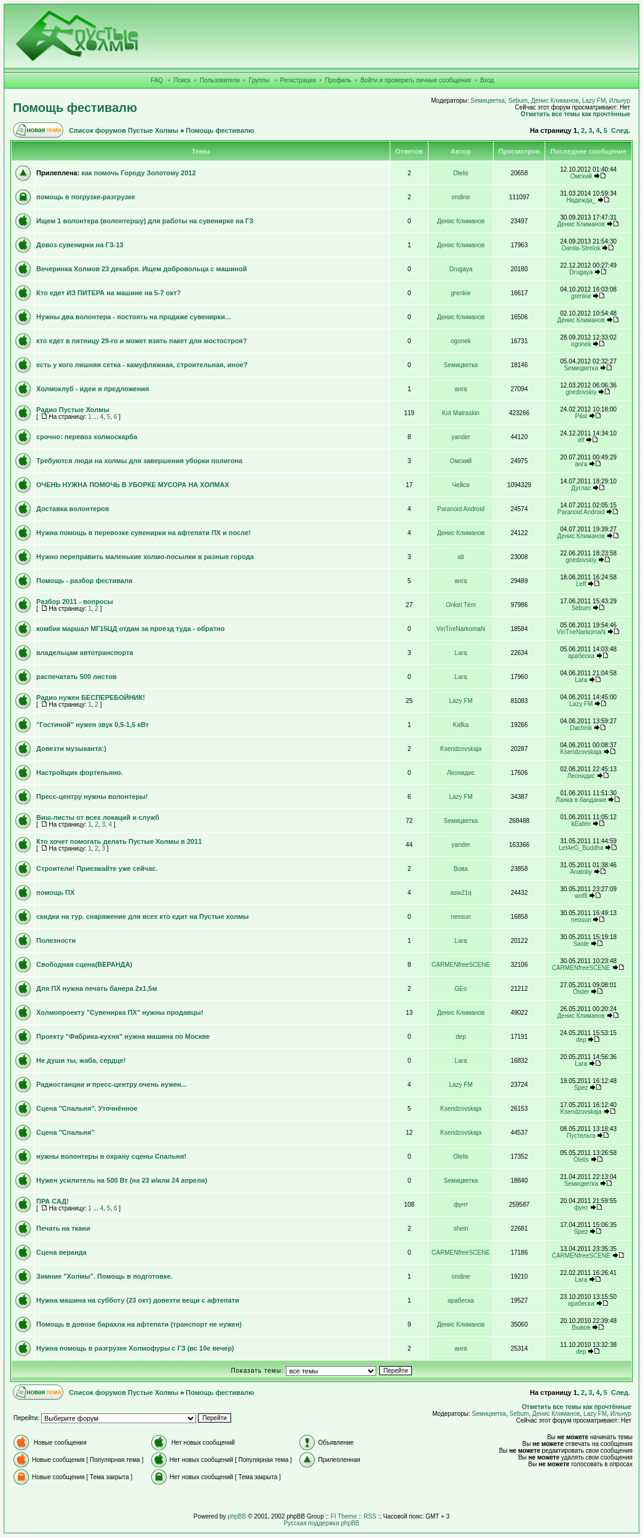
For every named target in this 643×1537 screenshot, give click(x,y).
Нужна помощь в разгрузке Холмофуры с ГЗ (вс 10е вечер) (135, 1348)
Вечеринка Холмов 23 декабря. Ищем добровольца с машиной (141, 268)
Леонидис (461, 772)
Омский (581, 176)
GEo (461, 988)
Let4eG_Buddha (581, 847)
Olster (581, 991)
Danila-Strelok (581, 248)
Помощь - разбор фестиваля (84, 580)
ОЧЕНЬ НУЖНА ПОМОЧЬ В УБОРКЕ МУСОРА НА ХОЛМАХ (132, 484)
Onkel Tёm (461, 605)
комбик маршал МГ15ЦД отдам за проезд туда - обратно (130, 628)
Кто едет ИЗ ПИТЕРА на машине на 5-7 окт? (108, 292)
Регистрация (298, 80)
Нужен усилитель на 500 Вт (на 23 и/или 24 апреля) (121, 1180)
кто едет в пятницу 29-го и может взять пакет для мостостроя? (141, 340)
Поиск (182, 80)
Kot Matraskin (460, 413)
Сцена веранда (61, 1252)
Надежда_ (581, 200)
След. (620, 130)
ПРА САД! (52, 1201)
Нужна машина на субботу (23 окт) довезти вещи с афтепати (137, 1300)
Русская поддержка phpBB (321, 1523)
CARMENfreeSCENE (461, 964)
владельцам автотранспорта (84, 652)
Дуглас (581, 488)
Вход (487, 80)
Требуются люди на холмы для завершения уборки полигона (139, 460)
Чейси (460, 485)
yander (460, 437)
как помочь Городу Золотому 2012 (138, 173)
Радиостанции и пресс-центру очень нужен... (111, 1084)
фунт (461, 1204)
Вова (461, 868)
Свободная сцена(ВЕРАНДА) (84, 964)
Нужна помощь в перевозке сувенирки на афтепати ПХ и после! (143, 532)
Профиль (338, 80)
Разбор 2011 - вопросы (74, 601)
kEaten (581, 823)
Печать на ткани (63, 1228)
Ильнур (619, 100)
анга (461, 389)
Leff (581, 584)
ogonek (461, 341)
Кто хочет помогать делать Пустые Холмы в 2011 (119, 841)
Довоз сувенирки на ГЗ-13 (80, 244)
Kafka (461, 724)
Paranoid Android (460, 509)
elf (581, 440)
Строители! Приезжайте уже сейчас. (96, 868)
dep (461, 1036)
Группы (259, 80)
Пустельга (581, 1135)
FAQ (157, 80)
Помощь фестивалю (75, 107)
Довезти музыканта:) (71, 748)
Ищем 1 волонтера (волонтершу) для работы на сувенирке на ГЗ (144, 220)
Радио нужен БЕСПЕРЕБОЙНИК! (90, 697)
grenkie (461, 293)
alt (460, 557)
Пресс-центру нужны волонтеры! (92, 796)
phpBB (236, 1516)
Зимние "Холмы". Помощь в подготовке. (104, 1276)
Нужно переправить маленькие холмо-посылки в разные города (145, 556)
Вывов (581, 1327)
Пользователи (220, 80)
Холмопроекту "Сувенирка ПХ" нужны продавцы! (119, 1012)
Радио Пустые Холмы (72, 409)
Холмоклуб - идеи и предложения (92, 388)
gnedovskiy (581, 392)
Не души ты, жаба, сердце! (81, 1060)
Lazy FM (594, 100)
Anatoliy (581, 871)
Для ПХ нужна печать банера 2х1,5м (96, 988)
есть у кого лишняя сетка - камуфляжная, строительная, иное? (142, 364)
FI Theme (344, 1516)
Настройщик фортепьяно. (79, 772)
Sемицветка (488, 100)
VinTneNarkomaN (460, 629)
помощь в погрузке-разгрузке (85, 197)
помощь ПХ (55, 892)
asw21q (460, 892)
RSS (370, 1516)
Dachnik (581, 728)
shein (461, 1228)
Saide (581, 943)
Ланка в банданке (581, 799)
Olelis (460, 173)
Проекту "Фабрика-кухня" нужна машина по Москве (123, 1036)
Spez (581, 1087)
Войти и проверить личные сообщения (415, 80)
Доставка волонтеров (72, 508)
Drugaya (461, 269)
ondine (461, 197)
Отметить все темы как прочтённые (575, 114)
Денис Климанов (554, 100)
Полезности (56, 940)
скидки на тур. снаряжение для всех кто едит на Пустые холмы (142, 916)
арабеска (581, 656)
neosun (461, 916)
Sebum (518, 100)
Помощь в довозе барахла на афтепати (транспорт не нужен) (139, 1324)
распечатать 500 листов (76, 676)
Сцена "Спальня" (65, 1132)
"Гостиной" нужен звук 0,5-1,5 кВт (92, 724)
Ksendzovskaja (460, 748)
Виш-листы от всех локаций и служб (97, 817)
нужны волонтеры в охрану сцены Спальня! (111, 1156)
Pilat (581, 416)
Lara (461, 652)
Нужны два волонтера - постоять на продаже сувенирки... (133, 316)
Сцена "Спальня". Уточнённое (87, 1108)
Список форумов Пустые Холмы (123, 130)
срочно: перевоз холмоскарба (86, 436)
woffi (581, 895)
